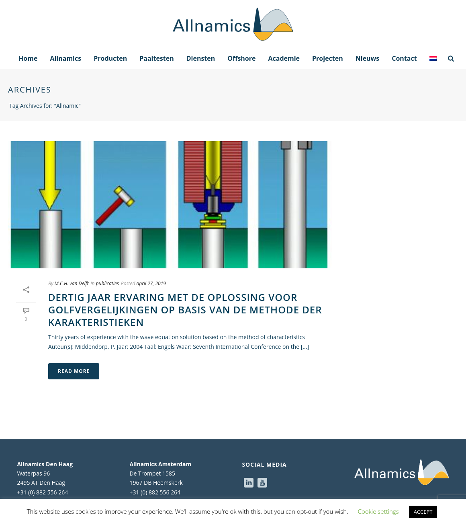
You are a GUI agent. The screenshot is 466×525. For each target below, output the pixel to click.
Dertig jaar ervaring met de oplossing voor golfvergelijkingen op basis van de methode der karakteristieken (185, 309)
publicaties (107, 283)
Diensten (200, 58)
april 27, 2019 (151, 283)
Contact (404, 58)
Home (27, 58)
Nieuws (368, 58)
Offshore (241, 58)
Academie (284, 58)
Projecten (327, 58)
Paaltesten (156, 58)
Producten (110, 58)
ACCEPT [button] (423, 511)
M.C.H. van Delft (71, 283)
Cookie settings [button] (378, 511)
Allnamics (65, 58)
